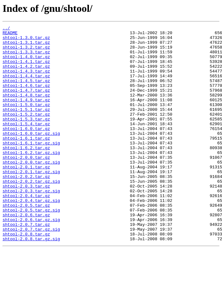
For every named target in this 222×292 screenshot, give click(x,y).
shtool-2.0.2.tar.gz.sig (31, 213)
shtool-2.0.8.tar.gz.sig (31, 282)
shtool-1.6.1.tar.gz (26, 161)
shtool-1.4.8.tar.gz (26, 109)
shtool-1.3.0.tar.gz (26, 40)
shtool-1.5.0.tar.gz (26, 121)
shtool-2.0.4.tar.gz (26, 230)
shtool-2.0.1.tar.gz (26, 195)
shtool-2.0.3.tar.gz (26, 218)
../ (6, 29)
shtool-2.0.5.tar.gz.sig (31, 247)
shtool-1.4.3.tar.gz (26, 80)
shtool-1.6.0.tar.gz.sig (31, 155)
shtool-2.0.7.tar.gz (26, 264)
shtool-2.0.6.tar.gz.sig (31, 259)
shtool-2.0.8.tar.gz (26, 276)
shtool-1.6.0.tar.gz (26, 149)
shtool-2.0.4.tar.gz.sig (31, 236)
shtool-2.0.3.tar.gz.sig (31, 224)
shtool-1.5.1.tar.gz (26, 126)
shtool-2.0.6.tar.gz (26, 253)
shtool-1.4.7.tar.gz (26, 103)
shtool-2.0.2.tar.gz (26, 207)
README (10, 34)
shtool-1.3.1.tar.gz (26, 46)
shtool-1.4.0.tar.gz (26, 63)
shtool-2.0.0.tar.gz (26, 184)
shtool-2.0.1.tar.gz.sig (31, 201)
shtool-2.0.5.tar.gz (26, 241)
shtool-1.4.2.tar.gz (26, 75)
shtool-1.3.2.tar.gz (26, 52)
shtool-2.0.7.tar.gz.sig (31, 270)
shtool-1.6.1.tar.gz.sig (31, 167)
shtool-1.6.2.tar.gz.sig (31, 178)
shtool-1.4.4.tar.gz (26, 86)
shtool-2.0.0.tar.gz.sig (31, 190)
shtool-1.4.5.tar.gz (26, 92)
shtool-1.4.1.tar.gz (26, 69)
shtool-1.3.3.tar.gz (26, 57)
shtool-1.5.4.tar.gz (26, 144)
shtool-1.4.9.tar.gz (26, 115)
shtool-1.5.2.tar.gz (26, 132)
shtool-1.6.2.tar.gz (26, 172)
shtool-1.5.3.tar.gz (26, 138)
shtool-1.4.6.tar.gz (26, 98)
